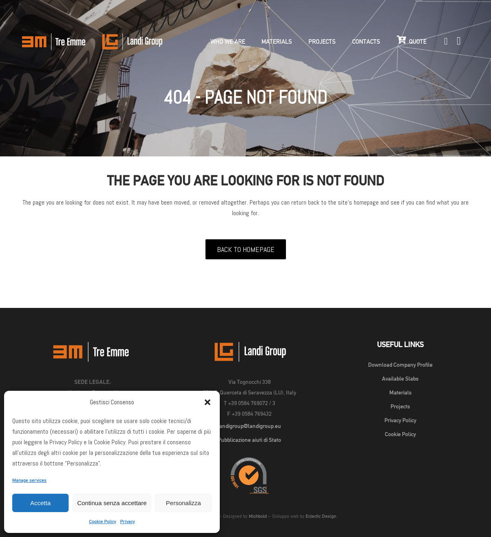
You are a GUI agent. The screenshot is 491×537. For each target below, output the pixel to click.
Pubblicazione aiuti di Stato (249, 440)
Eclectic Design (321, 516)
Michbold (258, 516)
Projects (400, 406)
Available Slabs (400, 378)
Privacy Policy (400, 420)
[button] (207, 402)
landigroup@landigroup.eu (249, 426)
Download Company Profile (400, 364)
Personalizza (183, 502)
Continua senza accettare (112, 502)
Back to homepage (246, 249)
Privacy (127, 521)
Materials (400, 392)
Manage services (29, 480)
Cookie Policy (102, 521)
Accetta (40, 502)
